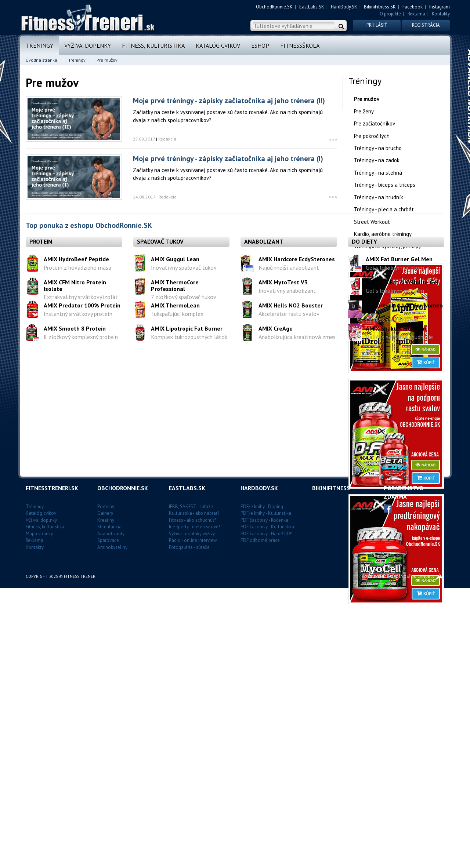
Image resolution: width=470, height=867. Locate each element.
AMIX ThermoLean (175, 703)
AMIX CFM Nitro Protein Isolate (75, 683)
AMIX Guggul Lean (175, 656)
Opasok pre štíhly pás (392, 718)
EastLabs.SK (311, 7)
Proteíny (105, 785)
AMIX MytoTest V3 (283, 680)
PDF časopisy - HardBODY (266, 813)
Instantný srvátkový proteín (78, 711)
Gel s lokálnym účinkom (395, 665)
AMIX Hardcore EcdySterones (296, 656)
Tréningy (39, 45)
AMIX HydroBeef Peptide (76, 656)
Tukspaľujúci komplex (177, 711)
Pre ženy (364, 111)
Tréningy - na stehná (378, 172)
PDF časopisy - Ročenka (264, 799)
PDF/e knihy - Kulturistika (266, 792)
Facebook (412, 7)
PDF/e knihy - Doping (262, 785)
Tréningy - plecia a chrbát (384, 209)
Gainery (105, 792)
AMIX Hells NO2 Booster (290, 703)
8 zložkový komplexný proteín (81, 734)
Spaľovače (108, 819)
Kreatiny (105, 799)
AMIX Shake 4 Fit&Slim (396, 726)
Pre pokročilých (372, 135)
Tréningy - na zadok (377, 160)
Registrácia (426, 25)
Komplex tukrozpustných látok (189, 734)
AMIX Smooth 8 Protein (75, 726)
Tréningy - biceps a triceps (384, 184)
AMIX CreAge (275, 726)
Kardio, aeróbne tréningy (383, 233)
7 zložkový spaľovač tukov (183, 695)
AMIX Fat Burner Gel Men (399, 656)
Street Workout (372, 221)
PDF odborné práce (260, 819)
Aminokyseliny (112, 826)
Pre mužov (366, 98)
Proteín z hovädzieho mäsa (77, 665)
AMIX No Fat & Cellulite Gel (402, 680)
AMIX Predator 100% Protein (82, 703)
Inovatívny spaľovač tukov (184, 665)
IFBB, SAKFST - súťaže (191, 785)
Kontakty (441, 14)
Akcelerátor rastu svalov (288, 711)
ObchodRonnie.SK (274, 7)
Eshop (260, 45)
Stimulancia (109, 806)
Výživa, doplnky (87, 45)
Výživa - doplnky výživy (192, 813)
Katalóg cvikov (218, 45)
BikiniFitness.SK (380, 7)
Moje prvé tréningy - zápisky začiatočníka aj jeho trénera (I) (228, 158)
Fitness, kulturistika (153, 45)
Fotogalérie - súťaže (189, 826)
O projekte (390, 14)
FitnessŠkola (299, 45)
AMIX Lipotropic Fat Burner (187, 726)
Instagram (439, 7)
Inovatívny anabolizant (287, 688)
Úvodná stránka (41, 60)
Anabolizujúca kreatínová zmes (297, 734)
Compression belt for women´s (404, 706)
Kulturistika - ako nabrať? (194, 792)
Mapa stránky (39, 813)
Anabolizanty (110, 813)
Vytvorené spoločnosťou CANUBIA (403, 855)
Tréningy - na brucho (378, 148)
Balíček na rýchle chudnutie (399, 734)
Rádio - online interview (193, 819)
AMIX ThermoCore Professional (175, 683)
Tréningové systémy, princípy (387, 246)
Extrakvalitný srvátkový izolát (81, 695)
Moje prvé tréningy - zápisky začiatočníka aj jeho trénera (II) (229, 100)
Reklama (416, 14)
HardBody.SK (344, 7)
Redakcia (167, 139)
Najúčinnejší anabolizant (288, 665)
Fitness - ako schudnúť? (192, 799)
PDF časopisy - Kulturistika (267, 806)
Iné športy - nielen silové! (194, 806)
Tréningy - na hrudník (378, 197)
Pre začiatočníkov (374, 123)
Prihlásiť (376, 25)
